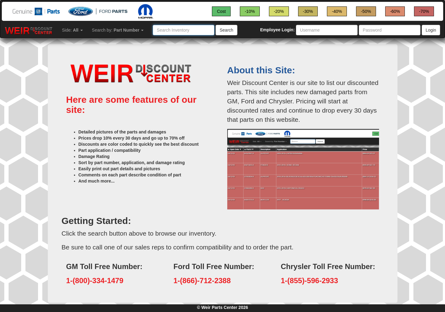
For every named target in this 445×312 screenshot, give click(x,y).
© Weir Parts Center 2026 (222, 307)
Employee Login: (277, 29)
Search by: (118, 30)
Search (226, 30)
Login (431, 30)
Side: (72, 30)
